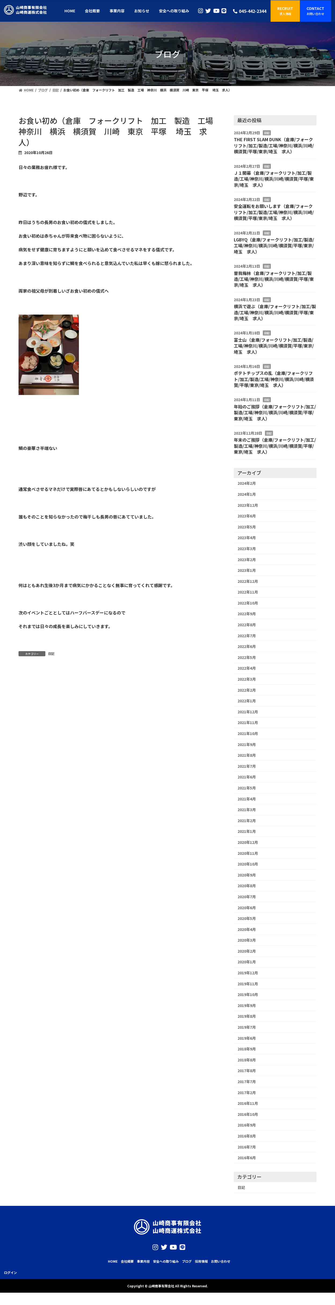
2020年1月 (247, 961)
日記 (51, 653)
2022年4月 (247, 668)
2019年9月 (247, 1005)
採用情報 (201, 1261)
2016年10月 (248, 1114)
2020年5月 (247, 918)
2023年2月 (247, 559)
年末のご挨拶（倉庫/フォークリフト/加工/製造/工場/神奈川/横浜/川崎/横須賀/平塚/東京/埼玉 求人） (275, 446)
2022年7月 (247, 635)
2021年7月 (247, 766)
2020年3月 (247, 940)
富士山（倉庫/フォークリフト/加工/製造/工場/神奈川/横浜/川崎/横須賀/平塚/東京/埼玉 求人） (274, 346)
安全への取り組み (166, 1261)
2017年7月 (247, 1081)
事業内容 (143, 1261)
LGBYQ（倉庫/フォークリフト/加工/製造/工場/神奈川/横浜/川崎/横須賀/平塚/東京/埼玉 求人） (274, 245)
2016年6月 (247, 1157)
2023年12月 (248, 505)
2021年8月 (247, 755)
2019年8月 (247, 1016)
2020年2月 (247, 951)
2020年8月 (247, 885)
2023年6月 (247, 516)
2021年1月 (247, 831)
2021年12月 (248, 711)
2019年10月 (248, 994)
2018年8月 (247, 1059)
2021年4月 (247, 798)
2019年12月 (248, 972)
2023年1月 (247, 570)
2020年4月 (247, 929)
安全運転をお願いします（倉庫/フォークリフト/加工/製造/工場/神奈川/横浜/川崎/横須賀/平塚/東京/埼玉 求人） (274, 212)
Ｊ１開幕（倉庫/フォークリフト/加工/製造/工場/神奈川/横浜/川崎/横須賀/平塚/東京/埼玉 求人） (274, 179)
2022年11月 (248, 592)
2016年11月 (248, 1103)
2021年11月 (248, 722)
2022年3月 (247, 679)
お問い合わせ (220, 1261)
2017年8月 (247, 1070)
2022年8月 (247, 624)
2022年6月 (247, 646)
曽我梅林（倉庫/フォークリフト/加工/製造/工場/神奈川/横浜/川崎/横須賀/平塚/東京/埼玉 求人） (274, 279)
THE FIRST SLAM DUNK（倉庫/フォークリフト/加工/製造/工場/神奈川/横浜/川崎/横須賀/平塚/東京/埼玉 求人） (274, 145)
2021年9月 (247, 744)
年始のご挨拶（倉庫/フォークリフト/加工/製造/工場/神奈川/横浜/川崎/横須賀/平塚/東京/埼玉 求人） (275, 412)
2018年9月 (247, 1049)
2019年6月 (247, 1038)
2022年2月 (247, 690)
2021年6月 (247, 777)
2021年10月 (248, 733)
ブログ (187, 1261)
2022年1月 (247, 700)
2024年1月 (247, 494)
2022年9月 (247, 613)
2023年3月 (247, 548)
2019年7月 (247, 1027)
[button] (285, 11)
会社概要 (127, 1261)
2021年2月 (247, 820)
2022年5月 (247, 657)
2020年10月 (248, 864)
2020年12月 (248, 842)
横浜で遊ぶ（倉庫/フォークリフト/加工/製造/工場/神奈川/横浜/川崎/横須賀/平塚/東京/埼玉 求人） (275, 312)
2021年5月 (247, 788)
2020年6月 (247, 907)
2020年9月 (247, 875)
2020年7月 (247, 896)
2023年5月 (247, 527)
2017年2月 (247, 1092)
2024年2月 (247, 483)
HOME (113, 1261)
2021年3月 (247, 809)
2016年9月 (247, 1125)
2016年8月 (247, 1136)
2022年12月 (248, 581)
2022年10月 (248, 603)
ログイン (10, 1272)
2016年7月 (247, 1147)
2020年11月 (248, 853)
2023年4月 (247, 537)
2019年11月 (248, 983)
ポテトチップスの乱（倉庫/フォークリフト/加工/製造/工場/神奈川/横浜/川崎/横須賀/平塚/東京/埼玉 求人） (274, 379)
